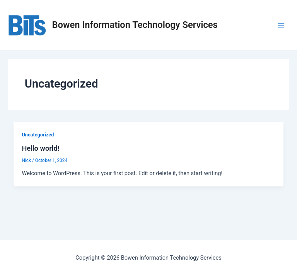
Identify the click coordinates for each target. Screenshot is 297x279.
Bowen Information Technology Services (135, 24)
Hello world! (40, 148)
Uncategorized (38, 135)
